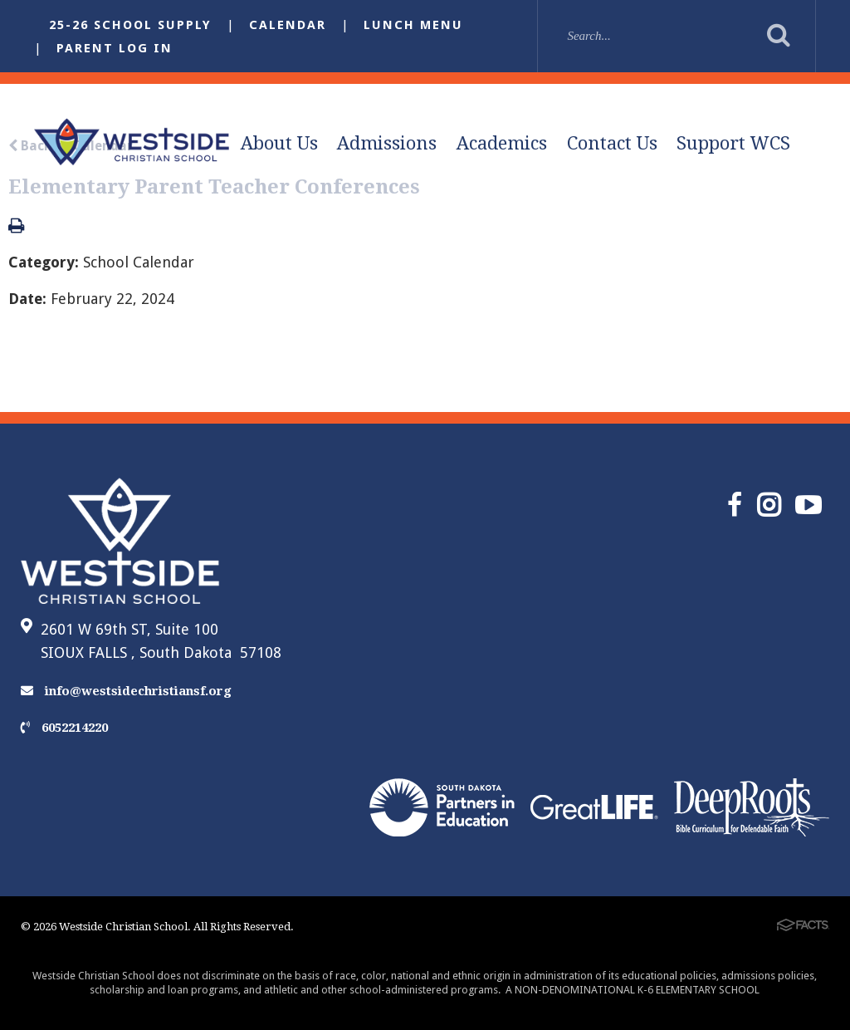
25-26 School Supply (130, 24)
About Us (279, 143)
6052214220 (64, 727)
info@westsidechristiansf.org (126, 691)
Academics (502, 143)
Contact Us (612, 143)
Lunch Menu (413, 24)
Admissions (387, 143)
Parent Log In (114, 48)
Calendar (287, 24)
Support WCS (733, 143)
